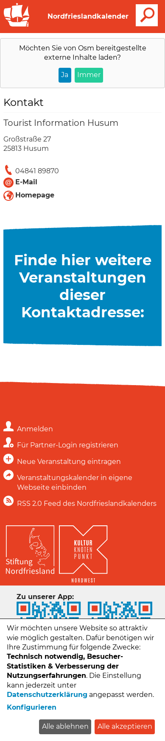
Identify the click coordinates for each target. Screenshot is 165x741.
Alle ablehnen (65, 726)
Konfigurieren (31, 707)
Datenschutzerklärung (47, 695)
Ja (64, 75)
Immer (89, 75)
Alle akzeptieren (125, 726)
